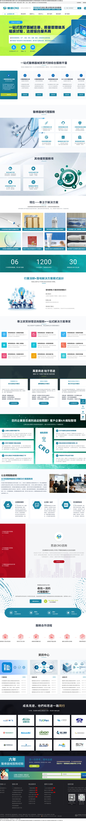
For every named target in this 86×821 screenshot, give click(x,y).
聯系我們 (58, 14)
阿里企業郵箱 (47, 814)
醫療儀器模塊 (15, 814)
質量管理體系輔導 (16, 799)
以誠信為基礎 (14, 403)
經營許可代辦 (47, 794)
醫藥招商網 (25, 814)
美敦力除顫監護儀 (32, 814)
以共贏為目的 (74, 403)
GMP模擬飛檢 (47, 803)
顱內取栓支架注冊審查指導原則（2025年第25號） (71, 687)
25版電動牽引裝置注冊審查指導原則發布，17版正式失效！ (11, 680)
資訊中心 (40, 14)
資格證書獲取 (15, 805)
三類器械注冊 (32, 792)
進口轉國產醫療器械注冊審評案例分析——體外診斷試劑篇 (11, 689)
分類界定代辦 (32, 801)
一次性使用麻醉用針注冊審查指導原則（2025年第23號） (71, 689)
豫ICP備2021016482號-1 (34, 816)
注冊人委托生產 (32, 794)
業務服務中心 (3, 788)
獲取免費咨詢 (35, 601)
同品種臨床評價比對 (17, 792)
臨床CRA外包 (47, 801)
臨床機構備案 (47, 797)
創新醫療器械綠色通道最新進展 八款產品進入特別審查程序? (11, 683)
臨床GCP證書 (47, 790)
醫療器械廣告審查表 (17, 803)
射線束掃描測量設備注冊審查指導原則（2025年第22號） (71, 692)
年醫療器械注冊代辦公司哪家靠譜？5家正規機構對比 (41, 685)
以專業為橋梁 (44, 403)
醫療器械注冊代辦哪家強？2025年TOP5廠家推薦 (41, 687)
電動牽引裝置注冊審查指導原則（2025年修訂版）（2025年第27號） (71, 680)
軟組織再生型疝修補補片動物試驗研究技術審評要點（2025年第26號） (71, 685)
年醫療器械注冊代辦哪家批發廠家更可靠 (41, 683)
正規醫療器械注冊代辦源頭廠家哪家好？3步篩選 (41, 689)
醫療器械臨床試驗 (16, 794)
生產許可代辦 (32, 803)
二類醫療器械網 (40, 814)
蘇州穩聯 (53, 814)
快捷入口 (3, 784)
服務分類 (15, 784)
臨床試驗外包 (32, 797)
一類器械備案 (32, 788)
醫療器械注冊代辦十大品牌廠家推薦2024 (41, 680)
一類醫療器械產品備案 (17, 790)
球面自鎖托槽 (8, 814)
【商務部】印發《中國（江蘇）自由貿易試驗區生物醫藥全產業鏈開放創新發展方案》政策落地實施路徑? (11, 687)
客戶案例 (67, 14)
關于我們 (49, 14)
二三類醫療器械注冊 (17, 788)
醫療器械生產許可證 (17, 807)
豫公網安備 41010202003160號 (48, 816)
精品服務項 (32, 784)
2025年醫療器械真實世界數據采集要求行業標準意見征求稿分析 (11, 692)
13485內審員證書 (48, 788)
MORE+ (24, 677)
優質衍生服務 (48, 784)
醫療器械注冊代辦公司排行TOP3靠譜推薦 (41, 692)
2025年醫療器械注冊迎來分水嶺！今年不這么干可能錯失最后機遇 (11, 685)
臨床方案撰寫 (47, 799)
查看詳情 (9, 94)
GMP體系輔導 (32, 799)
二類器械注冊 (32, 790)
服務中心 (32, 14)
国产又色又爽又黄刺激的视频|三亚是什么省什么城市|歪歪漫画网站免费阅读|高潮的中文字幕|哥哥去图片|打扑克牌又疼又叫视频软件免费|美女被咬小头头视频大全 (31, 0)
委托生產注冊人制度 (17, 797)
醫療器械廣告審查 (48, 792)
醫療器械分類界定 (16, 801)
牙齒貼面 (20, 814)
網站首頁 (23, 14)
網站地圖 (60, 816)
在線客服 (79, 2)
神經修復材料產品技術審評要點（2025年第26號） (71, 683)
